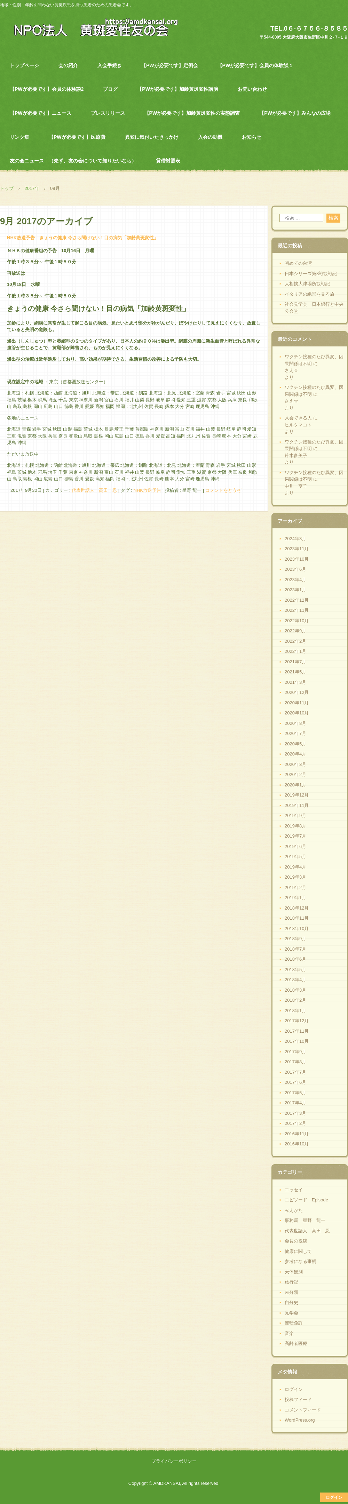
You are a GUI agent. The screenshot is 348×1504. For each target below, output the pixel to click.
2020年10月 (297, 712)
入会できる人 (298, 418)
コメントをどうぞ (223, 490)
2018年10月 (297, 928)
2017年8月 (295, 1061)
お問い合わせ (252, 89)
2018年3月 (295, 990)
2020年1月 (295, 784)
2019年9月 (295, 815)
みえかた (294, 1210)
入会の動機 (210, 137)
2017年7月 (295, 1072)
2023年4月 (295, 579)
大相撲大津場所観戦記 (307, 283)
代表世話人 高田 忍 (94, 490)
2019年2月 (295, 887)
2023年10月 (297, 559)
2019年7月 (295, 836)
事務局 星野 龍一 (305, 1220)
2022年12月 (297, 600)
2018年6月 (295, 959)
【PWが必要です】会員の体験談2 (47, 89)
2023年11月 (297, 548)
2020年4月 (295, 754)
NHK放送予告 (147, 490)
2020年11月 (297, 702)
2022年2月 (295, 641)
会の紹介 (68, 65)
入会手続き (109, 65)
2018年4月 (295, 979)
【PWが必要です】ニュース (40, 113)
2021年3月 (295, 682)
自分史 (291, 1302)
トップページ (24, 65)
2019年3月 (295, 877)
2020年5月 (295, 743)
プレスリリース (108, 113)
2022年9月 (295, 630)
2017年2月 (295, 1123)
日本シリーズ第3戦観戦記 (311, 273)
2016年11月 (297, 1133)
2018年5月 (295, 969)
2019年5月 (295, 856)
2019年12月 (297, 795)
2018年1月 (295, 1010)
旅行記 (291, 1282)
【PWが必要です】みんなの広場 (295, 113)
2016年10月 (297, 1143)
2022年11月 (297, 610)
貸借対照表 (168, 160)
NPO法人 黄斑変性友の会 (92, 26)
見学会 (291, 1312)
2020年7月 (295, 733)
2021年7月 (295, 661)
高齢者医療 (296, 1343)
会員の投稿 (296, 1240)
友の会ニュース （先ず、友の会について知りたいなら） (73, 160)
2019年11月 (297, 805)
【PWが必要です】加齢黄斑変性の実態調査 (192, 113)
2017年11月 (297, 1031)
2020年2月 (295, 774)
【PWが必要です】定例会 (169, 65)
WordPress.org (300, 1420)
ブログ (110, 89)
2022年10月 (297, 620)
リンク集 (19, 137)
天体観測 (294, 1271)
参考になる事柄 (300, 1261)
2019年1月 (295, 897)
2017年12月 (297, 1020)
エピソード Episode (306, 1199)
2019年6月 (295, 846)
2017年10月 (297, 1041)
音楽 (289, 1333)
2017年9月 (295, 1051)
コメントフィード (303, 1410)
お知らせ (251, 137)
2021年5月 (295, 671)
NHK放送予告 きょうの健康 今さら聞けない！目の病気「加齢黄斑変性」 (82, 237)
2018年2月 (295, 1000)
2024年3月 (295, 538)
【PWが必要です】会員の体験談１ (255, 65)
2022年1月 (295, 651)
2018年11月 (297, 918)
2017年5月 (295, 1092)
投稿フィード (298, 1399)
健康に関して (298, 1251)
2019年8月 (295, 826)
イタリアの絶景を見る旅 (309, 294)
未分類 (291, 1292)
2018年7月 (295, 949)
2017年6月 (295, 1082)
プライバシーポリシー (174, 1461)
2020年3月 (295, 764)
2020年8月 (295, 723)
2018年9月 (295, 938)
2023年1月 (295, 589)
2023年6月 (295, 569)
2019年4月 (295, 867)
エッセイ (294, 1189)
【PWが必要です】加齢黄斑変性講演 (177, 89)
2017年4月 (295, 1102)
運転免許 (294, 1323)
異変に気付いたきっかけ (152, 137)
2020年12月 (297, 692)
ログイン (294, 1389)
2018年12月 (297, 908)
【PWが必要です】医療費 (77, 137)
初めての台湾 (298, 263)
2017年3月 (295, 1113)
